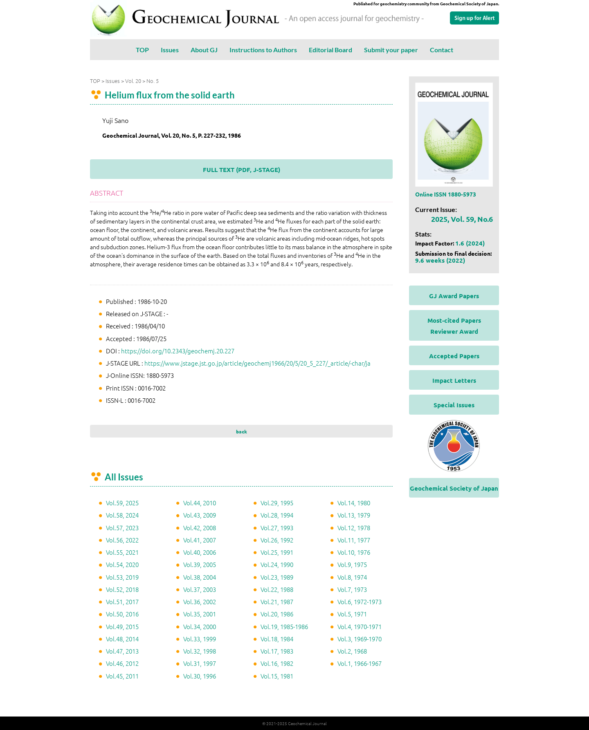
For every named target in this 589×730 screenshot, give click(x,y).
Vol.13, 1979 (353, 515)
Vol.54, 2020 (122, 564)
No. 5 (152, 81)
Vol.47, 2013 (122, 651)
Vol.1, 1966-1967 (359, 663)
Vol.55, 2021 (122, 552)
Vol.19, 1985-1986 (284, 626)
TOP (142, 50)
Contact (441, 50)
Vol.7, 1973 (352, 589)
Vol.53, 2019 (122, 577)
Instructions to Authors (263, 50)
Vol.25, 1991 (277, 552)
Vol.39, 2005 (199, 564)
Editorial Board (330, 50)
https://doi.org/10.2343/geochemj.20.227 (177, 350)
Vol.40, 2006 (199, 552)
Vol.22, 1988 (277, 589)
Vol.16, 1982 (277, 663)
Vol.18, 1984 (277, 638)
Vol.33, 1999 (199, 638)
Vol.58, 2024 (122, 515)
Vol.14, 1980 (353, 502)
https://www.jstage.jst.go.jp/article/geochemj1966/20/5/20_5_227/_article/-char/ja (257, 363)
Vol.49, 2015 (122, 626)
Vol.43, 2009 (199, 515)
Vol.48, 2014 (122, 638)
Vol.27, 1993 (277, 527)
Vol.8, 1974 (352, 577)
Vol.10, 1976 (353, 552)
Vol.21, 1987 (277, 601)
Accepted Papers (454, 356)
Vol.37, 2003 (199, 589)
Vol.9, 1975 (352, 564)
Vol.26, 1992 (277, 540)
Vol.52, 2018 (122, 589)
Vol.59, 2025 (122, 502)
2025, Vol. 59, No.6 (462, 218)
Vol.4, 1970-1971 (359, 626)
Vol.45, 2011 (122, 676)
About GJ (204, 50)
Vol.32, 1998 (199, 651)
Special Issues (454, 405)
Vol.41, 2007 (199, 540)
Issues (170, 50)
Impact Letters (454, 380)
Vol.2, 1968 (352, 651)
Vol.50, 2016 (122, 613)
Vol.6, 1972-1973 (359, 601)
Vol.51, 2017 (122, 601)
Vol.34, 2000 (199, 626)
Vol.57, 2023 (122, 527)
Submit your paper (391, 50)
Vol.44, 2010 (199, 502)
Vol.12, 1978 (353, 527)
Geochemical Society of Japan (454, 488)
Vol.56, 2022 (122, 540)
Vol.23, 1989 (277, 577)
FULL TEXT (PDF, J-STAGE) (241, 169)
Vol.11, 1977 (353, 540)
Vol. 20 (133, 81)
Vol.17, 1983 (277, 651)
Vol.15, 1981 (277, 676)
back (241, 431)
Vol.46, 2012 (122, 663)
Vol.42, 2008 (199, 527)
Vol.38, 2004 (199, 577)
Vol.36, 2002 (199, 601)
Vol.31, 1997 (199, 663)
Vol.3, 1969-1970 (359, 638)
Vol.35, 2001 (199, 613)
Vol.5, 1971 (352, 613)
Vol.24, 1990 (277, 564)
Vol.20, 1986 (277, 613)
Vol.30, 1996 (199, 676)
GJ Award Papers (454, 296)
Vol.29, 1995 (277, 502)
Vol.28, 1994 (277, 515)
